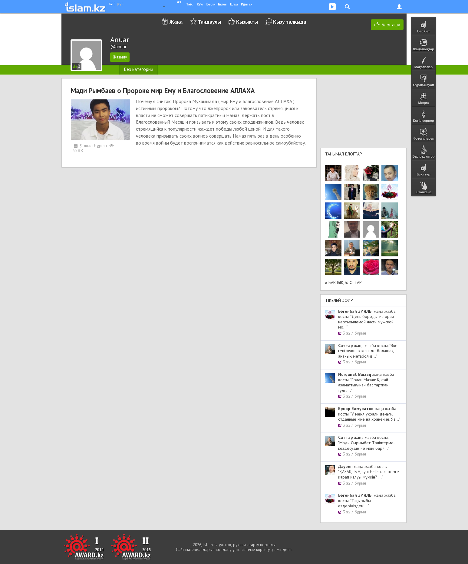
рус (120, 3)
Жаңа (176, 21)
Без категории (138, 69)
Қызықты (247, 21)
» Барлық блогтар (343, 282)
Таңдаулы (209, 21)
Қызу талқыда (289, 21)
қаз (112, 3)
